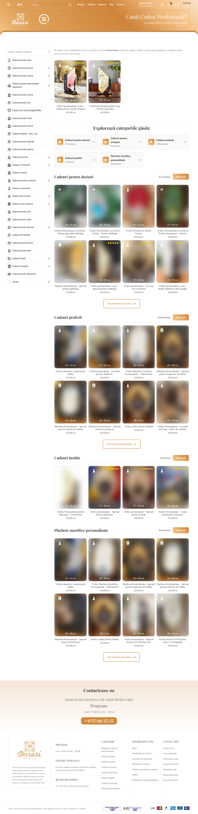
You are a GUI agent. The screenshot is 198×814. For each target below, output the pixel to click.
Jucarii (15, 282)
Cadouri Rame (108, 777)
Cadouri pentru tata (21, 219)
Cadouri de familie (21, 235)
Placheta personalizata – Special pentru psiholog (70, 287)
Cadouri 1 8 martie (21, 165)
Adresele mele (170, 769)
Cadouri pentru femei (22, 95)
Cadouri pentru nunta (22, 76)
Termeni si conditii (140, 764)
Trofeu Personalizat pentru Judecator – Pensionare (70, 513)
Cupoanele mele (171, 764)
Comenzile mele (170, 758)
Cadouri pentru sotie (22, 118)
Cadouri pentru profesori (24, 180)
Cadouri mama (19, 172)
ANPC (135, 775)
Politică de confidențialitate (145, 780)
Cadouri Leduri (108, 761)
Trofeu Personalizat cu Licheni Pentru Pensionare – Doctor (172, 232)
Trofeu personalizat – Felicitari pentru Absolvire (104, 372)
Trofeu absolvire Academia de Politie (71, 372)
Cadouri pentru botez (22, 68)
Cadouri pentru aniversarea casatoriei (25, 85)
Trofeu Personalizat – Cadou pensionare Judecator (172, 513)
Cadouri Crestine (20, 266)
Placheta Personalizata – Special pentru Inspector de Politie (173, 372)
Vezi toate (181, 176)
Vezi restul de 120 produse (121, 444)
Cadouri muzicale (109, 783)
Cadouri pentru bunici (22, 243)
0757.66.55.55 (99, 721)
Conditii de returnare (142, 758)
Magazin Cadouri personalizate (109, 749)
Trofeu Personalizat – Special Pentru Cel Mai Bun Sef (138, 641)
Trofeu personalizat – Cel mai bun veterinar (139, 287)
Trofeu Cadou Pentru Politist (138, 426)
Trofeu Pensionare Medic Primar (138, 232)
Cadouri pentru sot (21, 102)
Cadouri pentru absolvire (24, 274)
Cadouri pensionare (21, 250)
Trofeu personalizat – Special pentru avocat (138, 513)
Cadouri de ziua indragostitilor (26, 110)
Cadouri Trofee (108, 756)
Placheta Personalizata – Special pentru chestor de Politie (70, 428)
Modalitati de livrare (141, 753)
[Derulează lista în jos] (29, 288)
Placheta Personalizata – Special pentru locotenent (105, 428)
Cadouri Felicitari (109, 772)
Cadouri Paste (19, 258)
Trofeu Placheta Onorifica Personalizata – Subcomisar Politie (138, 374)
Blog (134, 748)
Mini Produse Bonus (110, 788)
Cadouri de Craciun (21, 196)
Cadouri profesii (20, 157)
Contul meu (168, 748)
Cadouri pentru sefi (21, 211)
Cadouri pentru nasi (21, 60)
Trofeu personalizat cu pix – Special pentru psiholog (105, 287)
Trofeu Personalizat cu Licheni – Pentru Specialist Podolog (70, 232)
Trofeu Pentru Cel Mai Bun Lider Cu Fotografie (172, 641)
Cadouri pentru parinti (22, 149)
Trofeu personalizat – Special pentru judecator (104, 513)
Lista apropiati (169, 753)
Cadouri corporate (21, 188)
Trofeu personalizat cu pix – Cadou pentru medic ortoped (70, 107)
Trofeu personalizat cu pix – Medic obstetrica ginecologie (172, 287)
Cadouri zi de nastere (22, 204)
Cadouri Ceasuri (108, 767)
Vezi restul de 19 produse (121, 303)
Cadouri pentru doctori (23, 227)
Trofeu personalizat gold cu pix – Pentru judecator (104, 107)
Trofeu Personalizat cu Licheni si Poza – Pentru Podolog (104, 232)
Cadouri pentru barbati (23, 141)
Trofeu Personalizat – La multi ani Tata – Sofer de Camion (172, 428)
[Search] (51, 4)
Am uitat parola (170, 780)
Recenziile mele (170, 775)
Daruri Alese (113, 50)
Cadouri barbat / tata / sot (25, 133)
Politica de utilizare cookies (145, 769)
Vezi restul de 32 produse (121, 657)
